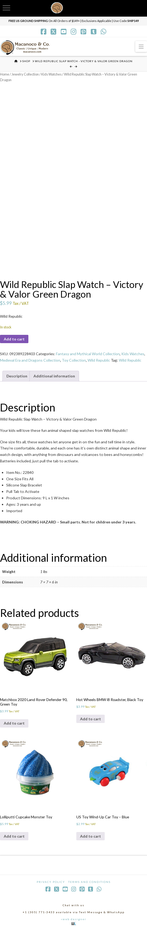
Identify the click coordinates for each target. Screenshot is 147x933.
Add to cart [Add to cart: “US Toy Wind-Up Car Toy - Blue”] (90, 837)
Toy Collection (75, 360)
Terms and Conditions (89, 883)
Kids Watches (52, 74)
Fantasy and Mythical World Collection (88, 354)
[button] (141, 46)
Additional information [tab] (54, 376)
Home (4, 74)
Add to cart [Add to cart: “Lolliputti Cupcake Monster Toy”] (14, 837)
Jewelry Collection (26, 74)
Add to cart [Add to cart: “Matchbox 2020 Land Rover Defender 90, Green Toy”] (14, 724)
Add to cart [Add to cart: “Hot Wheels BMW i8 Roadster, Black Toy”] (90, 719)
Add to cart (14, 339)
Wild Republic (100, 360)
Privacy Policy (51, 883)
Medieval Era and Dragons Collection (30, 360)
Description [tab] (17, 376)
